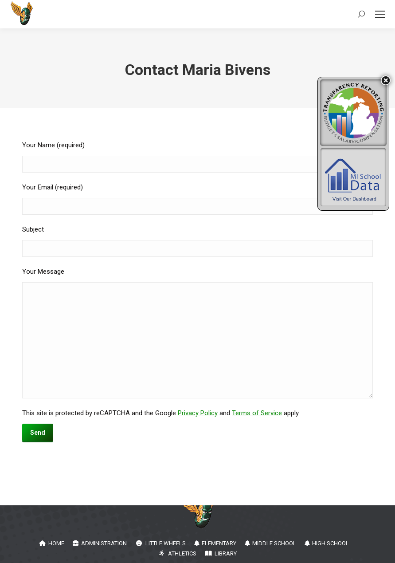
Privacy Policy (198, 413)
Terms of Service (257, 413)
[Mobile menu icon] (380, 14)
